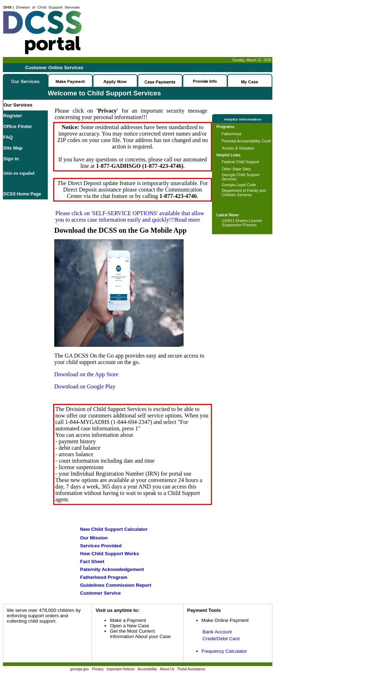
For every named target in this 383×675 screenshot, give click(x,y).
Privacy (98, 669)
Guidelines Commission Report (115, 585)
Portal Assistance (191, 669)
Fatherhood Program (104, 577)
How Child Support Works (109, 553)
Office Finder (17, 126)
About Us (167, 669)
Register (12, 115)
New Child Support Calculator (114, 529)
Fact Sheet (92, 561)
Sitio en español (18, 173)
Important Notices (121, 669)
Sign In (11, 158)
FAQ (8, 137)
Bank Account (217, 631)
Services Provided (101, 545)
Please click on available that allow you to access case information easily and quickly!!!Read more (129, 216)
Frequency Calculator (224, 651)
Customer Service (100, 593)
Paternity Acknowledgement (112, 569)
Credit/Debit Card (221, 638)
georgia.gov (79, 669)
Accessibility (147, 669)
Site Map (12, 148)
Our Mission (94, 538)
